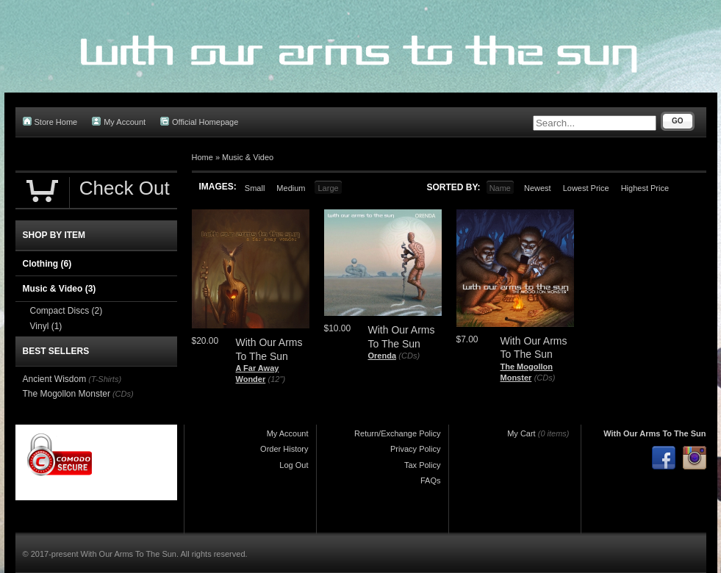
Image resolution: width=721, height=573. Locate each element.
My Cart (521, 433)
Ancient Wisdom (55, 379)
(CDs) (409, 355)
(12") (276, 379)
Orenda (382, 355)
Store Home (50, 121)
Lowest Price (586, 188)
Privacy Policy (415, 448)
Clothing (47, 264)
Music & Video (247, 157)
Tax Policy (422, 465)
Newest (537, 188)
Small (255, 188)
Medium (290, 188)
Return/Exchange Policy (397, 433)
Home (202, 157)
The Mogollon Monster (66, 394)
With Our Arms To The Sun (654, 433)
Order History (284, 448)
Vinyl (46, 326)
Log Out (293, 465)
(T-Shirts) (104, 379)
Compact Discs (66, 311)
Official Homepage (199, 121)
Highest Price (645, 188)
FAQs (430, 480)
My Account (119, 121)
